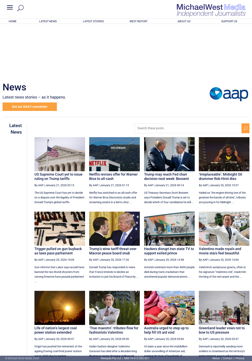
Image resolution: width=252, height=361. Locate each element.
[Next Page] (236, 321)
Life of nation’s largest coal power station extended (55, 278)
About (216, 358)
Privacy (240, 358)
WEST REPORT (138, 21)
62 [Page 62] (187, 321)
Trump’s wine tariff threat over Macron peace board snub (112, 199)
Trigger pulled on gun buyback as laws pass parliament (58, 199)
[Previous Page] (158, 321)
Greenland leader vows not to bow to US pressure (222, 278)
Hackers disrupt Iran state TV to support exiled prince (169, 199)
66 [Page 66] (227, 321)
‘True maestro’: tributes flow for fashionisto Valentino (113, 278)
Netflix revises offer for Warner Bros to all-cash (113, 125)
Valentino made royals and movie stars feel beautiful (220, 199)
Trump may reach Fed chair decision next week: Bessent (166, 125)
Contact (228, 358)
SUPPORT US (229, 21)
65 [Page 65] (217, 321)
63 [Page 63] (197, 321)
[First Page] (150, 321)
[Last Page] (245, 321)
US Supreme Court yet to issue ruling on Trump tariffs (58, 125)
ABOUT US (184, 21)
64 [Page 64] (207, 321)
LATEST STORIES (93, 21)
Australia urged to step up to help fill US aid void (166, 278)
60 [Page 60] (167, 321)
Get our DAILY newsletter (29, 55)
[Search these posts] (188, 77)
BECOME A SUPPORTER (232, 335)
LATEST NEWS (48, 21)
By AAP (39, 133)
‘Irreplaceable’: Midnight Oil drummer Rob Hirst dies (220, 125)
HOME (13, 21)
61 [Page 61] (177, 321)
